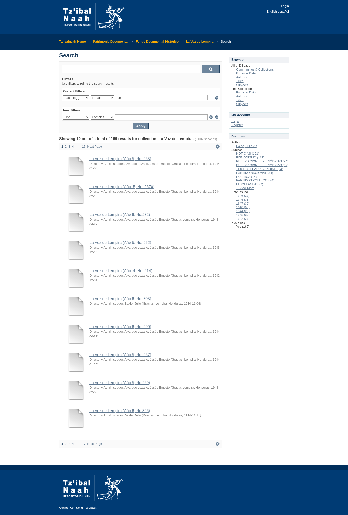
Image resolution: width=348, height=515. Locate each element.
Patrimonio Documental (110, 41)
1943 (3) (242, 215)
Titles (240, 81)
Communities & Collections (255, 69)
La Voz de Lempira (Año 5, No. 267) (120, 355)
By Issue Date (246, 73)
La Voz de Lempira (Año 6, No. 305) (120, 299)
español (283, 11)
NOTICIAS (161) (247, 153)
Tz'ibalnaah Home (72, 41)
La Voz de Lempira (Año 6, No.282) (119, 215)
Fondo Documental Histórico (157, 41)
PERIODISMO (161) (250, 157)
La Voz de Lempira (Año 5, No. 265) (120, 159)
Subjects (242, 85)
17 (83, 146)
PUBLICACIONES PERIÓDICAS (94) (262, 161)
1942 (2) (242, 219)
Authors (241, 77)
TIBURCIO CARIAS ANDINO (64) (259, 169)
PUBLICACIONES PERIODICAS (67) (262, 165)
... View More (245, 188)
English (272, 11)
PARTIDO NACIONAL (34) (254, 173)
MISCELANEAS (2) (249, 184)
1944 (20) (243, 211)
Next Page (94, 146)
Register (237, 125)
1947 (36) (243, 203)
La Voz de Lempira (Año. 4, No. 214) (120, 271)
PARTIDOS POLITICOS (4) (255, 180)
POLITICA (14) (246, 177)
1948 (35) (243, 207)
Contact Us (66, 507)
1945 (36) (243, 199)
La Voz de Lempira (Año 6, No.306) (119, 411)
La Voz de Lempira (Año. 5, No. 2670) (121, 187)
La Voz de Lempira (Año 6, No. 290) (120, 327)
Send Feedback (86, 507)
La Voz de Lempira (199, 41)
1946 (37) (243, 196)
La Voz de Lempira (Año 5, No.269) (119, 383)
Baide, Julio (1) (246, 146)
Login (285, 6)
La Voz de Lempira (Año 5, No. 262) (120, 243)
